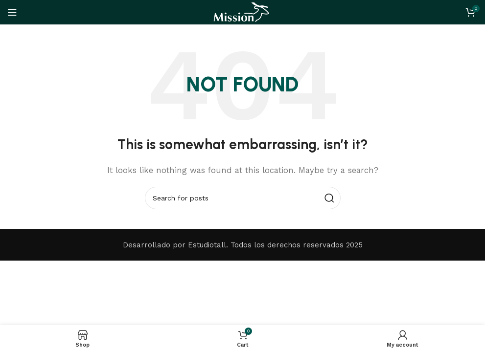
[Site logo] (242, 11)
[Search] (243, 198)
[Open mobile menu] (12, 12)
